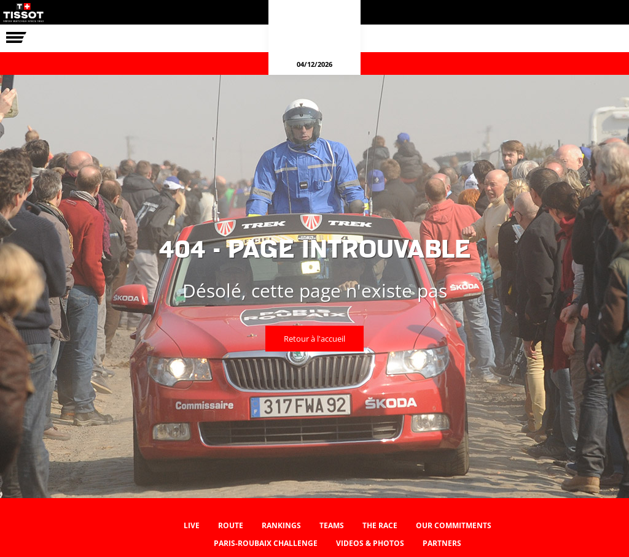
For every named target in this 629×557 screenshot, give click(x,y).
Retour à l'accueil (314, 338)
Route (230, 525)
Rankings (281, 525)
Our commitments (453, 525)
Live (192, 525)
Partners (442, 543)
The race (379, 525)
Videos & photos (370, 543)
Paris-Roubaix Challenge (266, 543)
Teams (331, 525)
